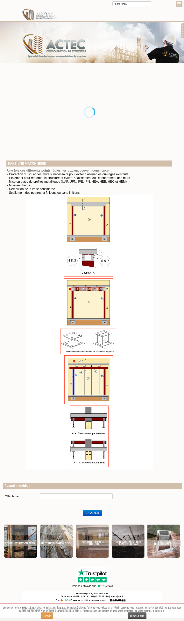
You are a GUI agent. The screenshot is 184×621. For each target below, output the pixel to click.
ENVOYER (92, 512)
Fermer (47, 616)
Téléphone (12, 496)
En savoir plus (137, 616)
